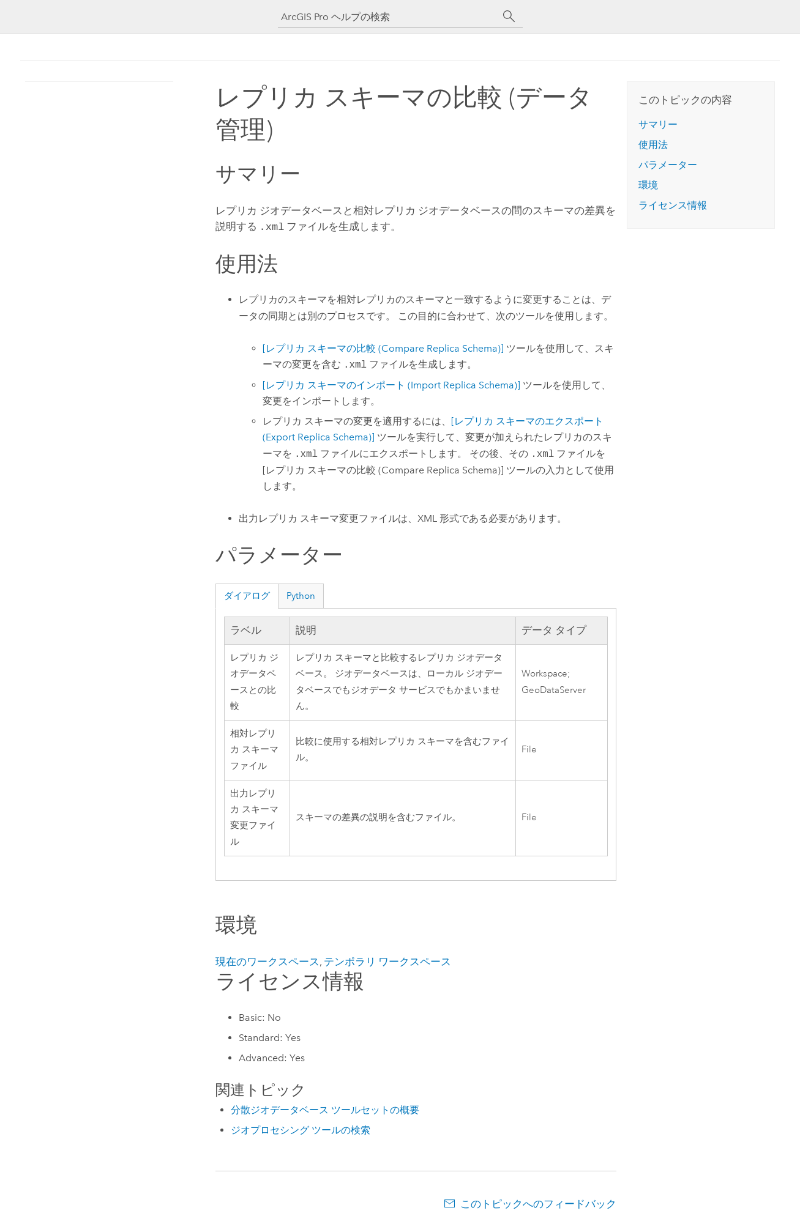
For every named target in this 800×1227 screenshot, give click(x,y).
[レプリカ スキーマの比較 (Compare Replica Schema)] (383, 347)
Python (300, 594)
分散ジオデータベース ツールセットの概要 (325, 1108)
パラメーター (667, 165)
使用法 (653, 144)
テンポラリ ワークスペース (387, 960)
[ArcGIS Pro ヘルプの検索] (388, 17)
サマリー (658, 124)
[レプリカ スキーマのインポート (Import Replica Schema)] (391, 384)
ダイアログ (247, 594)
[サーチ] (509, 16)
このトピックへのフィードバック (538, 1202)
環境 (648, 185)
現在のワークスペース (267, 960)
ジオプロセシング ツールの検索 (300, 1129)
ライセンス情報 (672, 205)
